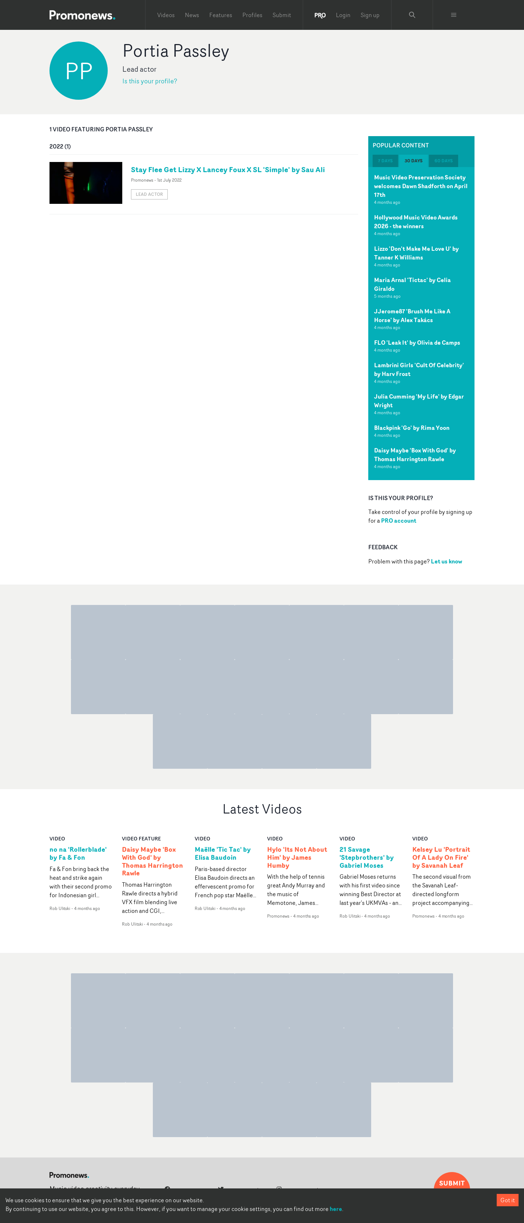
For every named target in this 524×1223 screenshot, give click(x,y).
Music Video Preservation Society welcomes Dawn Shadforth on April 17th (421, 186)
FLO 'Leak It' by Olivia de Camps (417, 342)
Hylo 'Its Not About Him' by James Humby (297, 858)
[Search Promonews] (412, 15)
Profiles (252, 15)
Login (343, 15)
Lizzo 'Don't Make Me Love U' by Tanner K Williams (416, 253)
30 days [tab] (413, 161)
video (57, 838)
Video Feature (141, 838)
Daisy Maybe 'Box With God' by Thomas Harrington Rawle (415, 454)
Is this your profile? (149, 81)
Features (220, 15)
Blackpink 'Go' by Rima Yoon (411, 427)
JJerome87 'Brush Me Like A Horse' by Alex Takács (412, 315)
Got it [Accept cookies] (507, 1200)
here (336, 1208)
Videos (166, 15)
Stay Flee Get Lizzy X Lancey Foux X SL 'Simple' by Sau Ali (228, 169)
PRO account (398, 520)
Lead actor (149, 194)
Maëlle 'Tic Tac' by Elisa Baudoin (223, 854)
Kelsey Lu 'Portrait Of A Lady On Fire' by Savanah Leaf (441, 858)
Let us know (446, 561)
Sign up (370, 15)
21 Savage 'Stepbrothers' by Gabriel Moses (367, 858)
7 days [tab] (385, 161)
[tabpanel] (421, 323)
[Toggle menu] (454, 15)
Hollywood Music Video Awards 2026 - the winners (416, 221)
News (192, 15)
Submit (282, 15)
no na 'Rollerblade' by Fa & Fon (78, 854)
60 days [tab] (443, 161)
